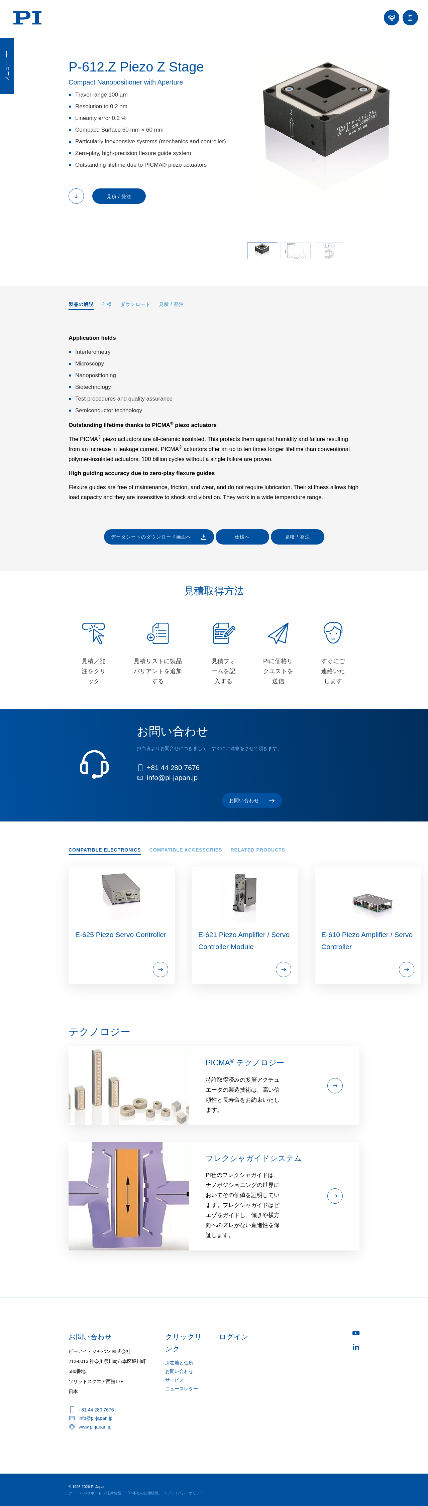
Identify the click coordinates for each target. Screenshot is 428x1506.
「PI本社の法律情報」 (144, 1493)
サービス (174, 1380)
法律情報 (113, 1493)
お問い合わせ (179, 1371)
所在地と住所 (179, 1362)
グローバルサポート (85, 1493)
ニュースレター (181, 1388)
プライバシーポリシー (185, 1493)
